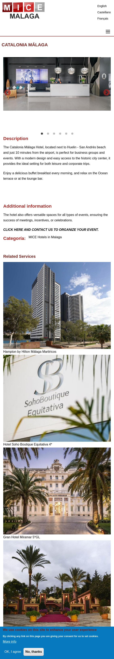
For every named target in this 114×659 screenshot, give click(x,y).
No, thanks (33, 651)
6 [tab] (72, 134)
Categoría (13, 238)
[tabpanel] (57, 84)
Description (15, 138)
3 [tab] (54, 134)
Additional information (27, 206)
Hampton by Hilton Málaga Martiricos (29, 351)
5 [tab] (66, 134)
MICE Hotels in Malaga (45, 237)
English (102, 6)
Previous (7, 93)
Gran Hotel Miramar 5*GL (21, 537)
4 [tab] (60, 134)
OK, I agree (12, 651)
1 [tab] (42, 134)
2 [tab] (48, 134)
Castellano (104, 12)
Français (102, 18)
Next (106, 93)
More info (9, 641)
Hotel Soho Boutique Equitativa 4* (27, 444)
